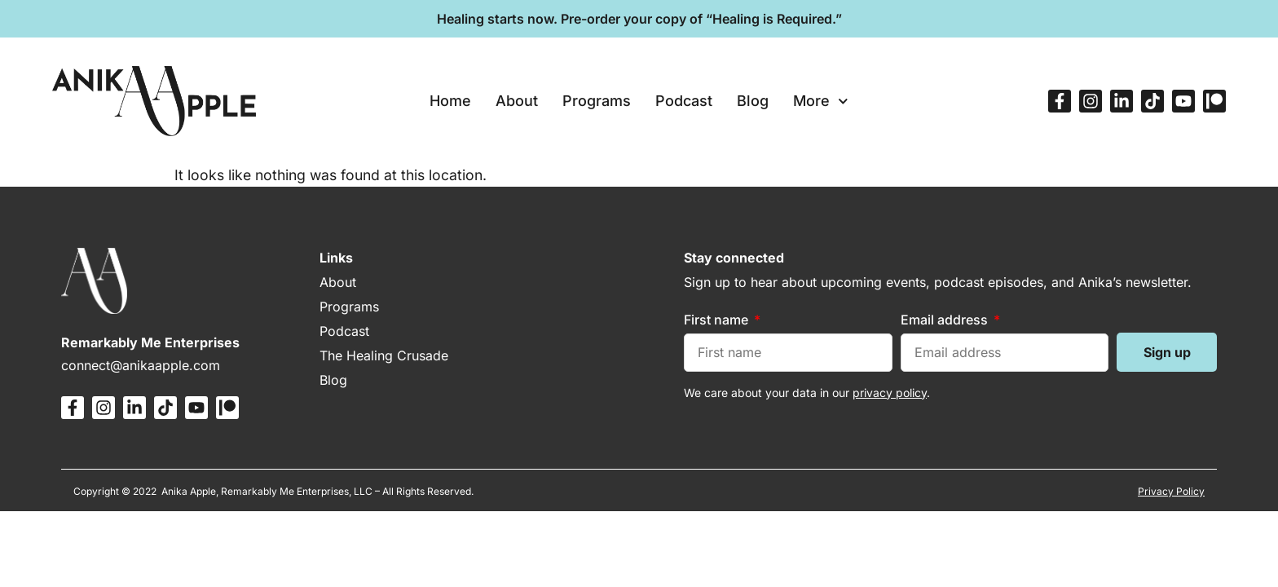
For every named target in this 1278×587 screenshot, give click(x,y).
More (820, 101)
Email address (946, 319)
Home (450, 100)
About (517, 100)
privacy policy (890, 392)
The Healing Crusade (384, 355)
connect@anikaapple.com (140, 365)
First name (717, 319)
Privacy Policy (1171, 491)
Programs (596, 100)
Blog (753, 100)
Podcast (683, 100)
